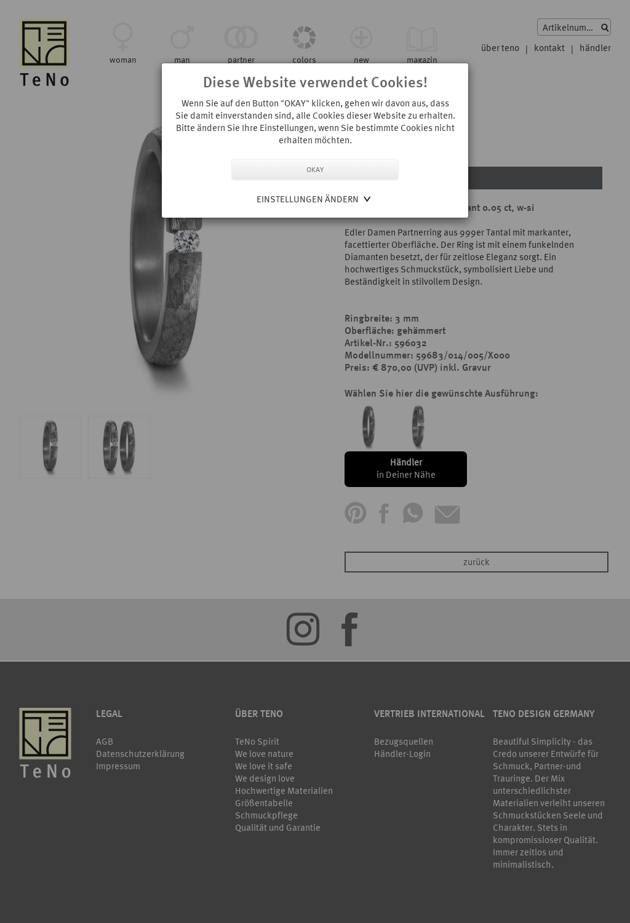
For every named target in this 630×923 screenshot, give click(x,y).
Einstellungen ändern (308, 199)
